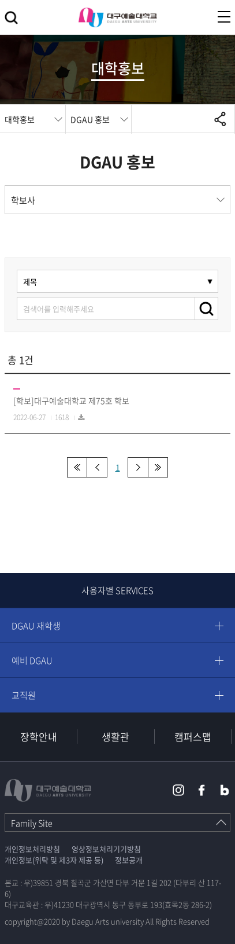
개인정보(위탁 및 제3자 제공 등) (54, 859)
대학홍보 (20, 119)
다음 (138, 467)
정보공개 (129, 859)
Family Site (32, 823)
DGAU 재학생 (36, 625)
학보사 (23, 200)
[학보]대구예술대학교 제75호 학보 (71, 400)
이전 (97, 467)
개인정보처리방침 (32, 848)
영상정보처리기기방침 (106, 848)
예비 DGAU (32, 660)
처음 (77, 467)
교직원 (24, 695)
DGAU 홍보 (90, 119)
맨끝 (158, 467)
